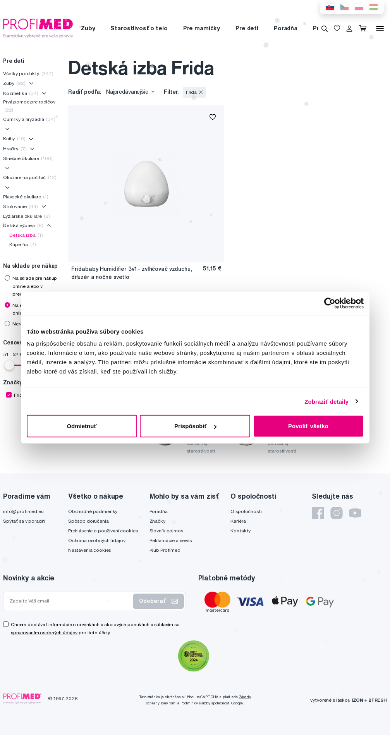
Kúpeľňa (22, 244)
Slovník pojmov (166, 530)
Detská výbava (23, 225)
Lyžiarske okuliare (26, 216)
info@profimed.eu (23, 511)
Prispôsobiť (195, 426)
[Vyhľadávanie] (324, 28)
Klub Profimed (164, 550)
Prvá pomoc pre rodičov (29, 105)
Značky (157, 520)
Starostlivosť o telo (138, 28)
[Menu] (380, 28)
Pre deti (246, 28)
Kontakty (240, 530)
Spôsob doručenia (88, 520)
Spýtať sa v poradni (24, 520)
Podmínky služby (195, 703)
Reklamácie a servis (170, 540)
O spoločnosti (245, 511)
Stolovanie (20, 206)
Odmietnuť (81, 426)
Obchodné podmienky (92, 511)
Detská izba (26, 235)
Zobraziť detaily (326, 401)
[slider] (9, 365)
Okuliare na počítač (30, 177)
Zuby (88, 28)
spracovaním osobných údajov (44, 632)
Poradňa (285, 28)
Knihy (14, 138)
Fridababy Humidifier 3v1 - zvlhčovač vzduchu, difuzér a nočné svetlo (131, 273)
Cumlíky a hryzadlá (29, 119)
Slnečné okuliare (28, 158)
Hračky (14, 148)
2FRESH (377, 699)
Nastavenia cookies (89, 550)
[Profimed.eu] (38, 28)
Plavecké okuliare (25, 196)
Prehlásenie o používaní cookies (103, 530)
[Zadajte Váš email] (70, 601)
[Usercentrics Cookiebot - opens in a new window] (330, 303)
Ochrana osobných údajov (96, 540)
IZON (357, 699)
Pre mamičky (201, 28)
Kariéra (238, 520)
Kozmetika (20, 93)
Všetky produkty (28, 73)
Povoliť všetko (308, 426)
